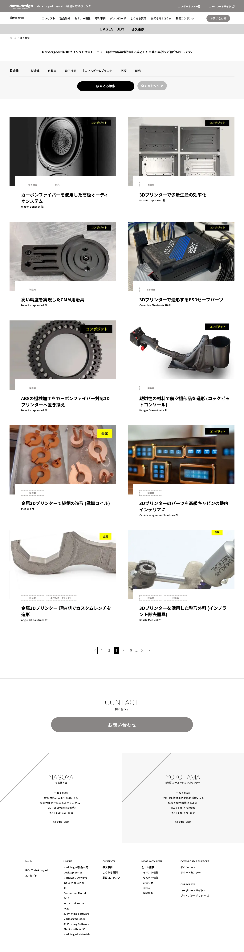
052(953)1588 (62, 807)
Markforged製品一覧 (75, 867)
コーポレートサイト (192, 890)
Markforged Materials (77, 934)
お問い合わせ (122, 724)
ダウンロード (188, 867)
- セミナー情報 (149, 877)
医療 (122, 70)
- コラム (146, 888)
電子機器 (68, 70)
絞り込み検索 (105, 86)
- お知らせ (147, 883)
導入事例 (108, 867)
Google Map (61, 821)
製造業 (33, 70)
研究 (136, 70)
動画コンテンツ (111, 877)
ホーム (13, 37)
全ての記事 (147, 867)
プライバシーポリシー (193, 895)
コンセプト (30, 875)
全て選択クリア (152, 85)
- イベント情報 (149, 872)
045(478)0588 (186, 807)
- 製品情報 (147, 893)
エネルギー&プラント (96, 70)
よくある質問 (110, 872)
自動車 (50, 70)
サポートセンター (191, 872)
